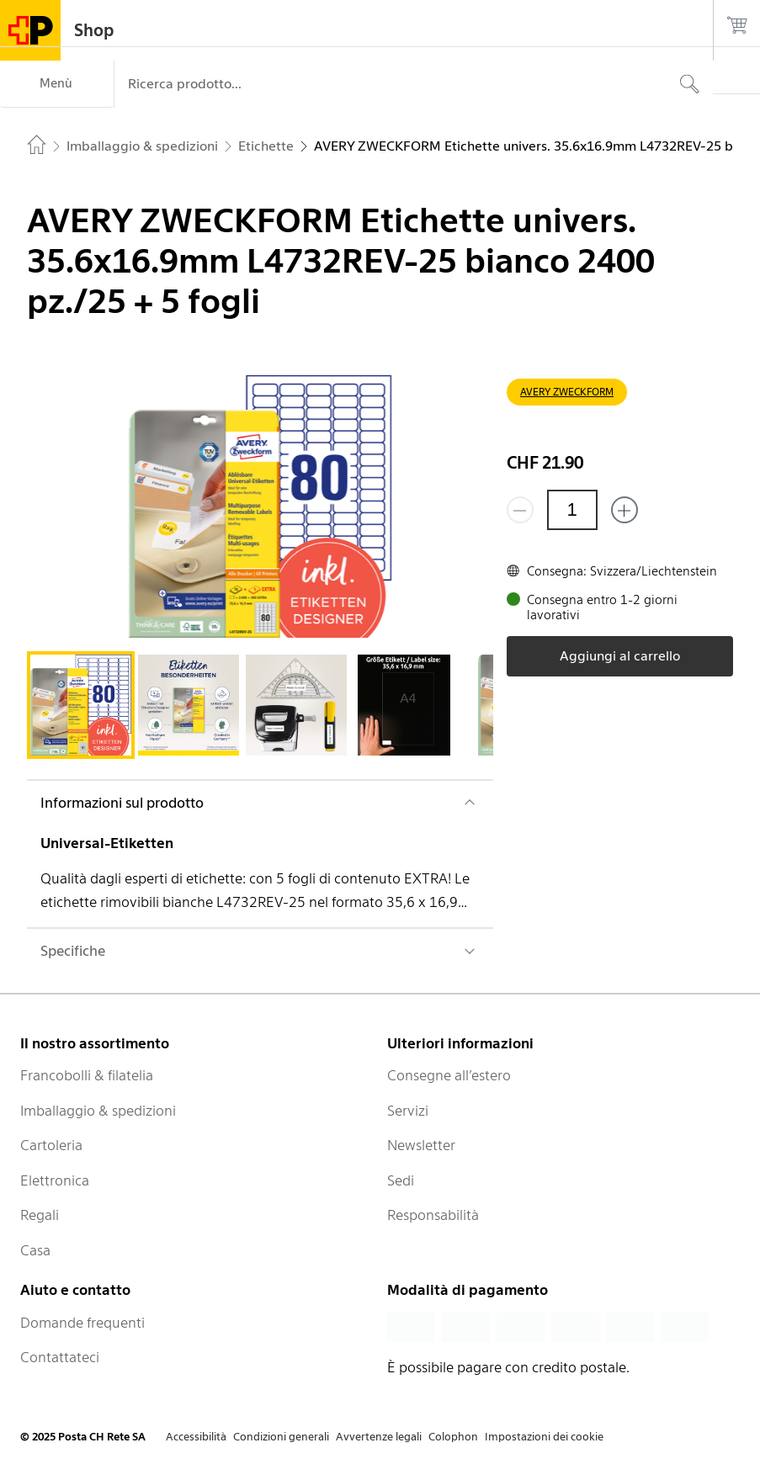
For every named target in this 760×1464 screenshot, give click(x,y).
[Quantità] (572, 510)
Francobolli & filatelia (86, 1075)
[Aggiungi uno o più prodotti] (624, 509)
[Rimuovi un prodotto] (520, 509)
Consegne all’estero (449, 1075)
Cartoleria (51, 1145)
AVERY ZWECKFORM (567, 391)
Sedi (400, 1180)
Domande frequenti (82, 1322)
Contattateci (59, 1357)
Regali (39, 1215)
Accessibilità (196, 1436)
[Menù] (57, 84)
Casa (35, 1250)
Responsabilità (433, 1215)
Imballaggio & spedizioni (98, 1110)
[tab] (81, 705)
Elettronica (54, 1180)
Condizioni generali (281, 1436)
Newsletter (421, 1145)
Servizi (407, 1110)
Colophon (453, 1436)
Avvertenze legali (379, 1436)
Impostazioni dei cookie (544, 1436)
